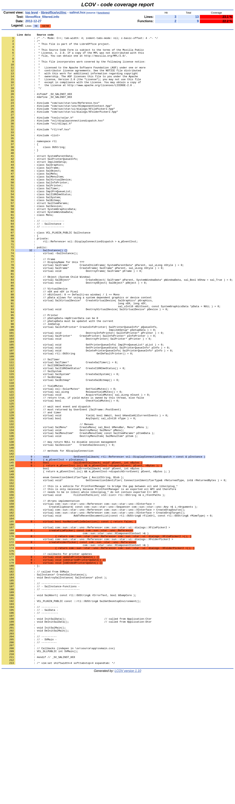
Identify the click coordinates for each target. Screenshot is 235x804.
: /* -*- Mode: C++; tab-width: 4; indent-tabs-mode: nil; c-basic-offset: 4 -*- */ (80, 39)
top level (31, 12)
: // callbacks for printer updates (47, 658)
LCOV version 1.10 (128, 797)
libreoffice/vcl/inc (54, 12)
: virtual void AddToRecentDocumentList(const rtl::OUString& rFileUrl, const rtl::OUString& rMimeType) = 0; (107, 612)
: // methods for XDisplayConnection (47, 534)
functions (103, 12)
